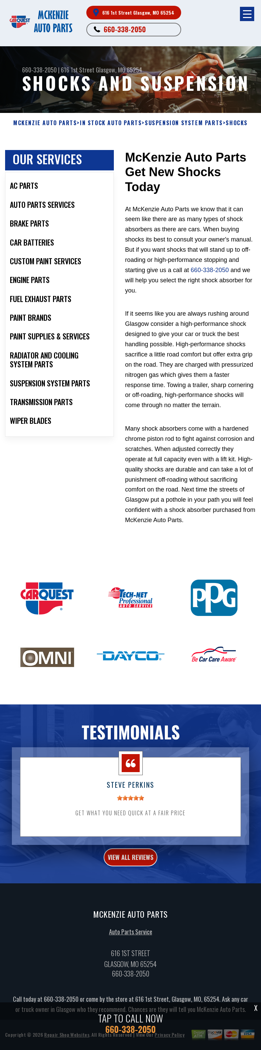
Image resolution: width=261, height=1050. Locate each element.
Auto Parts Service (130, 943)
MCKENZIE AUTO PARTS (45, 123)
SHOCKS (237, 123)
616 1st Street (77, 69)
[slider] (130, 810)
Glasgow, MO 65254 (119, 69)
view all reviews (130, 869)
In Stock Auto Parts (111, 123)
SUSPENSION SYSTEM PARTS (184, 123)
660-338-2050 (125, 29)
